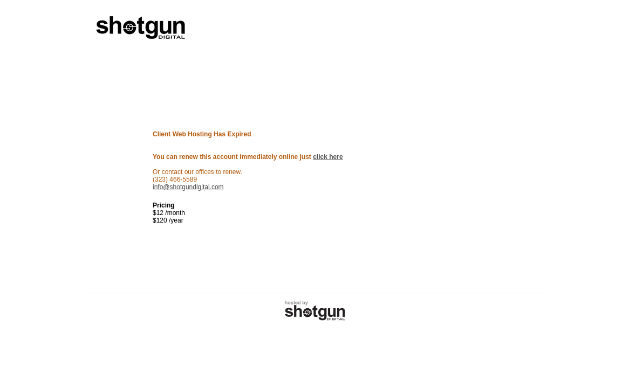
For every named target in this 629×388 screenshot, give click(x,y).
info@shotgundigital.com (188, 187)
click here (328, 157)
